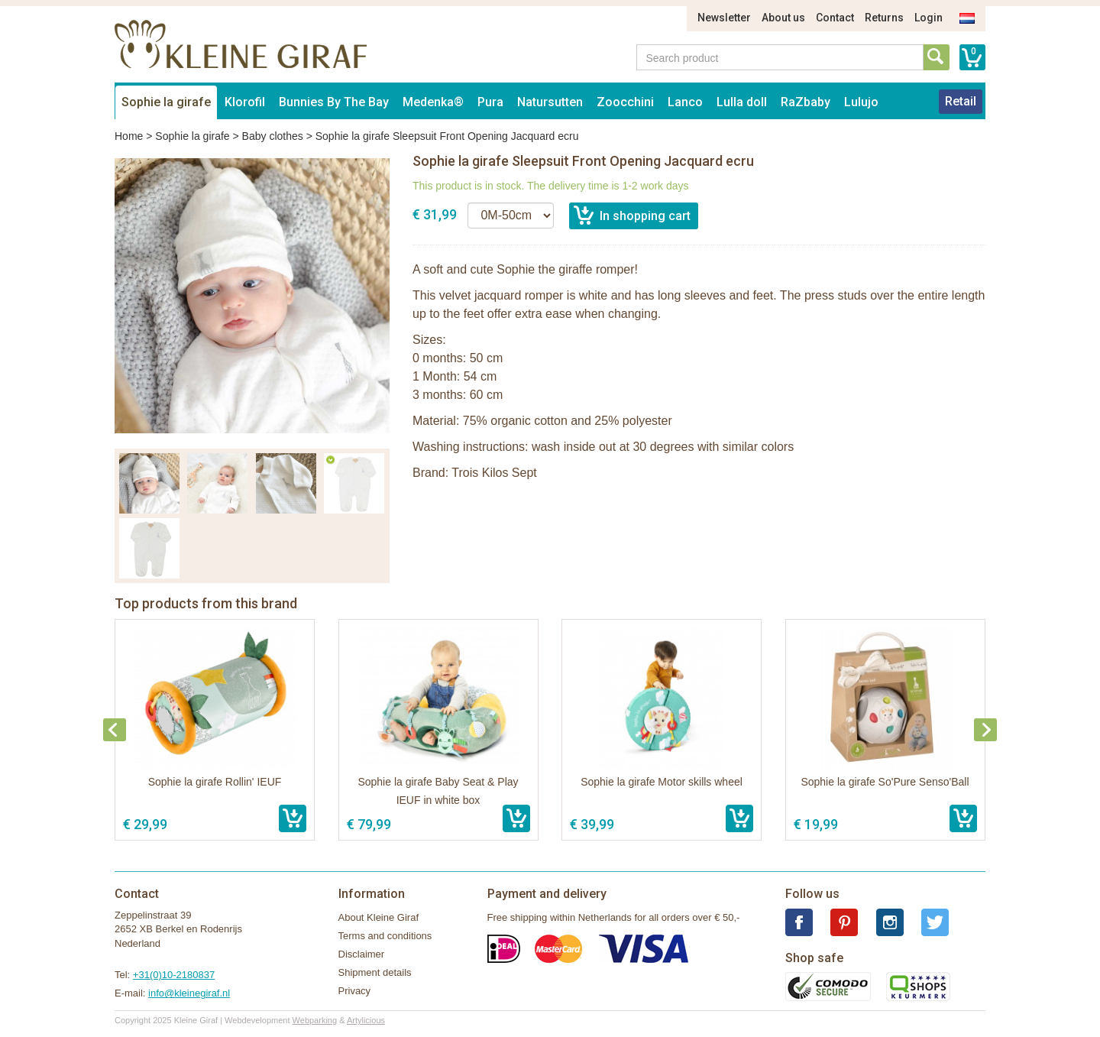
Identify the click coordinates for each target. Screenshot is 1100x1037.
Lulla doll (742, 102)
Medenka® (433, 102)
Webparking (315, 1020)
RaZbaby (805, 102)
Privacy (354, 990)
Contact (835, 17)
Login (928, 17)
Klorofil (245, 102)
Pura (490, 102)
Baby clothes (272, 136)
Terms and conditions (385, 935)
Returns (884, 17)
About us (783, 17)
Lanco (685, 102)
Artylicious (366, 1020)
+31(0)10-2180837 (174, 974)
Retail (960, 101)
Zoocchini (625, 102)
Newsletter (724, 17)
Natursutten (550, 102)
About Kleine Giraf (378, 917)
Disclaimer (361, 954)
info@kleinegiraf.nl (189, 993)
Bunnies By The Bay (334, 102)
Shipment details (375, 972)
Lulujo (861, 102)
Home (129, 136)
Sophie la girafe (166, 102)
